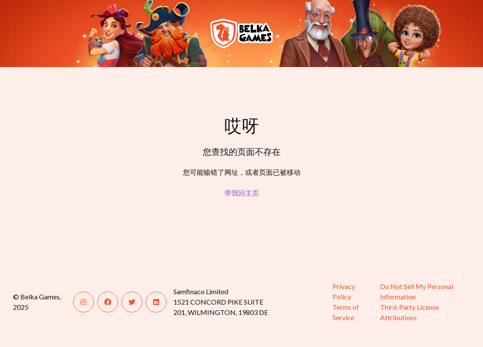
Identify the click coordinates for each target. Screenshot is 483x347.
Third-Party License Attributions (409, 312)
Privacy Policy (344, 291)
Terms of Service (346, 312)
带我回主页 (241, 193)
